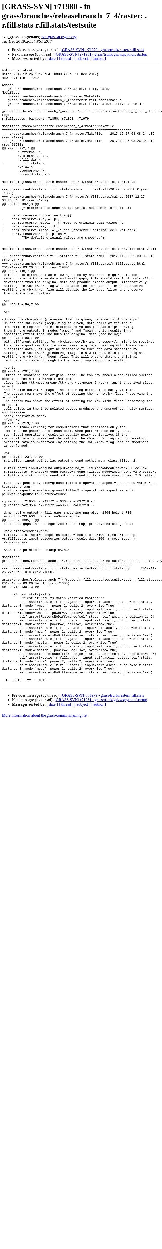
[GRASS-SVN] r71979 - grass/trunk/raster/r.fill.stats (102, 50)
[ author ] (98, 58)
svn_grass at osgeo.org (58, 37)
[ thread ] (66, 58)
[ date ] (52, 58)
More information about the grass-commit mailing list (44, 838)
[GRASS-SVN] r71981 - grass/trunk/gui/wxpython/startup (100, 54)
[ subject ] (82, 58)
